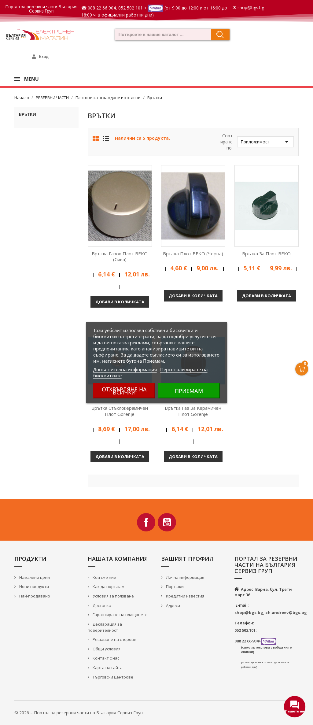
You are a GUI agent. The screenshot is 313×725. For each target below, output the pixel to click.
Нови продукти (33, 586)
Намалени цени (34, 577)
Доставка (101, 605)
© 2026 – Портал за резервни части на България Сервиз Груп (78, 713)
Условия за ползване (113, 596)
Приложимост (265, 142)
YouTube (167, 522)
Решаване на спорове (114, 639)
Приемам (189, 390)
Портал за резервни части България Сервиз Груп (41, 8)
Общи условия (106, 649)
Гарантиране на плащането (120, 614)
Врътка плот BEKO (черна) (193, 253)
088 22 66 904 (102, 8)
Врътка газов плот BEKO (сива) (120, 256)
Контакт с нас (105, 658)
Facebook (146, 522)
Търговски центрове (112, 677)
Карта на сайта (107, 667)
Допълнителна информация (125, 369)
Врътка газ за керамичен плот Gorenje (193, 411)
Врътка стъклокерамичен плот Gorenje (119, 411)
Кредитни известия (184, 596)
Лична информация (184, 577)
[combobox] (161, 34)
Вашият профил (187, 558)
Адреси (172, 605)
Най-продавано (34, 596)
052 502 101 (130, 8)
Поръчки (174, 586)
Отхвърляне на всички (124, 390)
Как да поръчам (108, 586)
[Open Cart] (301, 369)
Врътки (27, 114)
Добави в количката (119, 302)
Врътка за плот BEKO (266, 253)
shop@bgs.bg (251, 7)
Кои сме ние (104, 577)
